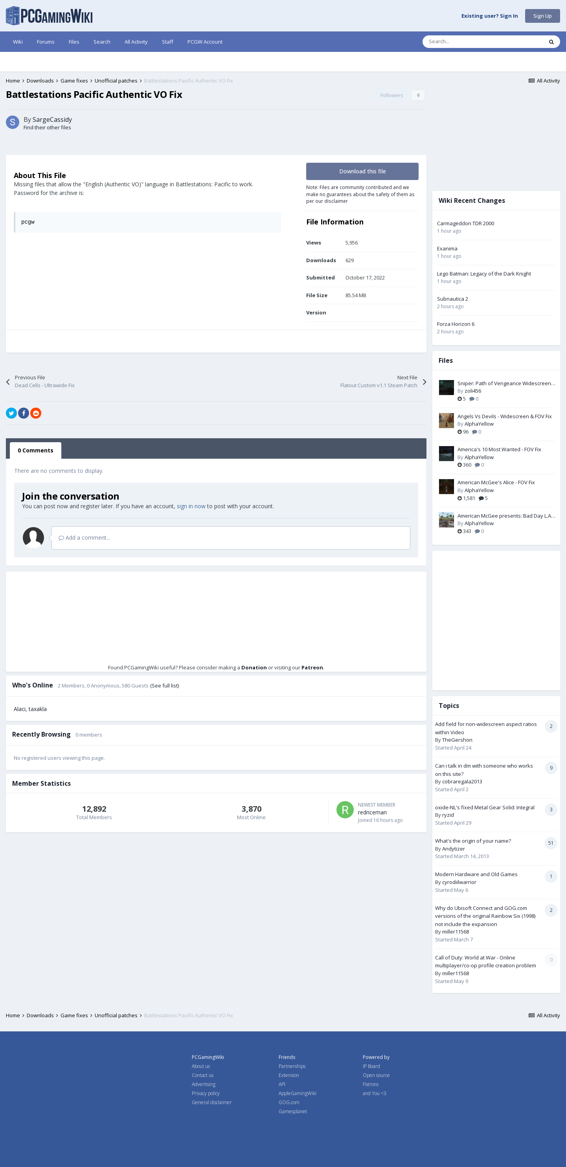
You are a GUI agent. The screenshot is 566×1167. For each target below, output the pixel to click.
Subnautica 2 (452, 298)
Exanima (447, 248)
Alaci (20, 709)
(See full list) (164, 685)
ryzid (448, 814)
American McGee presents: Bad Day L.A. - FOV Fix (506, 516)
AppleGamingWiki (297, 1093)
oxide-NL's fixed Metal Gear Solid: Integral (485, 807)
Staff (167, 41)
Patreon (312, 667)
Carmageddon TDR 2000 (465, 223)
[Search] (466, 41)
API (282, 1084)
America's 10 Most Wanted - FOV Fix (499, 449)
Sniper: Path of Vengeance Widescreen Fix (504, 384)
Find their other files (47, 127)
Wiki (18, 41)
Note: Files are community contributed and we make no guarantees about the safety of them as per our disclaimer (360, 194)
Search (102, 41)
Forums (46, 41)
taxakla (38, 709)
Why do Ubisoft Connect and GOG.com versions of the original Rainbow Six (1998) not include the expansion (485, 916)
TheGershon (457, 739)
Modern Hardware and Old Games (476, 874)
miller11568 (455, 931)
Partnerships (292, 1066)
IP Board (371, 1066)
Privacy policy (206, 1093)
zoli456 (473, 390)
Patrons (371, 1084)
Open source (376, 1075)
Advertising (203, 1084)
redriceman (372, 812)
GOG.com (289, 1102)
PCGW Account (204, 41)
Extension (289, 1075)
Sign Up (542, 15)
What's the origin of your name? (473, 840)
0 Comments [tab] (35, 450)
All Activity (136, 41)
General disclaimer (212, 1102)
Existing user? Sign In (489, 16)
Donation (254, 667)
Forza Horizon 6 (455, 323)
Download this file (362, 171)
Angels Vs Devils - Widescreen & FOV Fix (505, 416)
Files (74, 41)
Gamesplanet (293, 1111)
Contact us (202, 1075)
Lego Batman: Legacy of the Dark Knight (484, 273)
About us (201, 1066)
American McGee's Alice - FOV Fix (496, 482)
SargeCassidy (52, 119)
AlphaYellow (479, 423)
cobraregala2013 (462, 781)
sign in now (191, 506)
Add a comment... (84, 537)
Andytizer (453, 848)
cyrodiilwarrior (459, 882)
